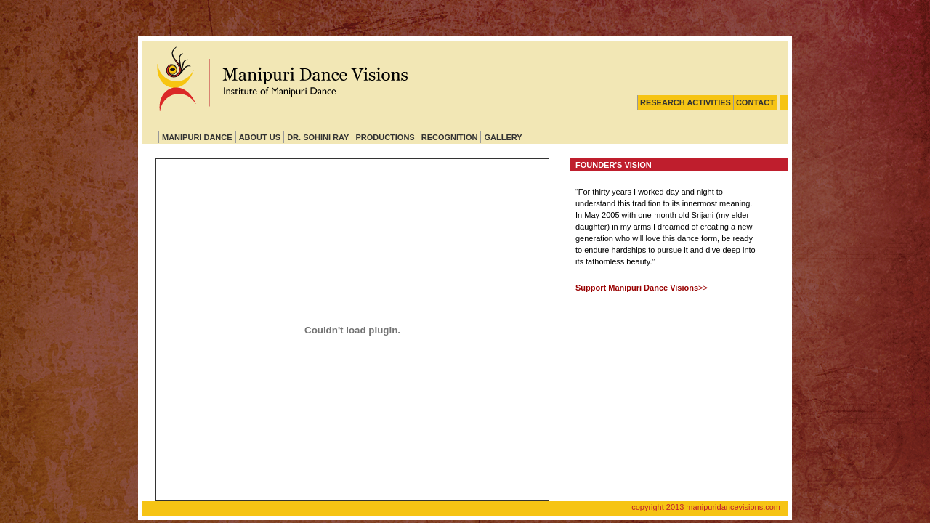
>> (641, 287)
